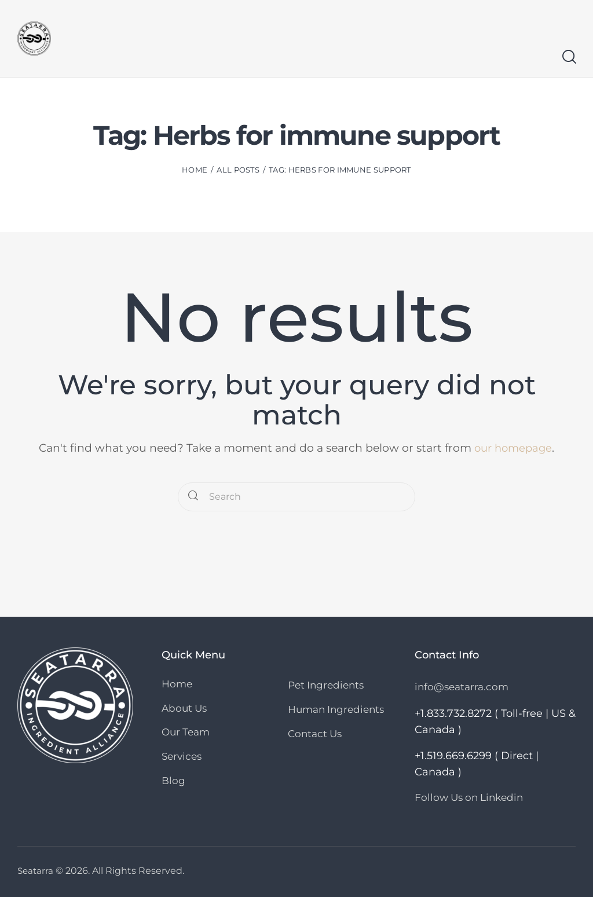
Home (194, 169)
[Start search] (568, 57)
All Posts (238, 169)
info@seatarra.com (461, 687)
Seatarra (36, 870)
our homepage (513, 448)
